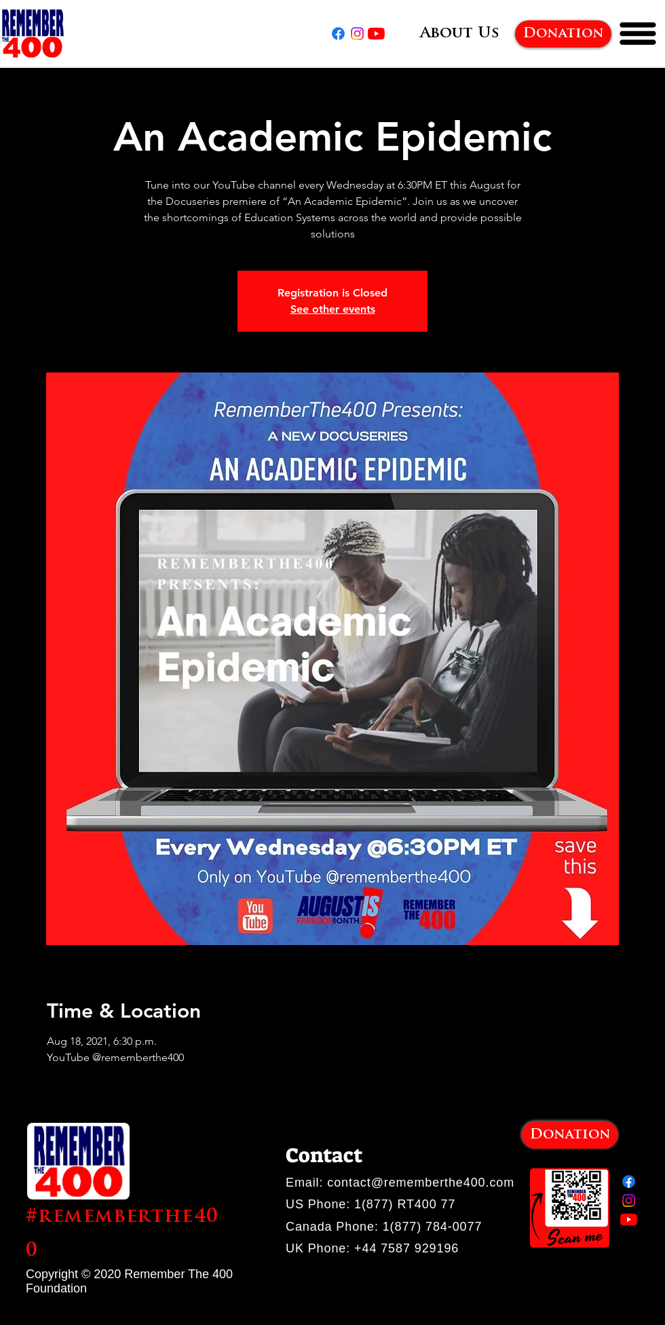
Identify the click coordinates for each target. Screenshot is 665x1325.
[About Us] (459, 33)
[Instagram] (357, 33)
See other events (332, 309)
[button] (638, 33)
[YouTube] (376, 33)
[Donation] (563, 33)
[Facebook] (338, 33)
